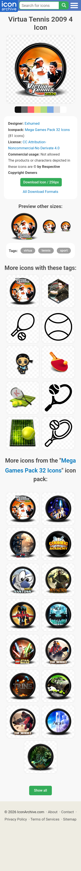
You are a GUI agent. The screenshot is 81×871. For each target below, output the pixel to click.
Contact (67, 812)
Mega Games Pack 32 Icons (47, 130)
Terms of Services (44, 819)
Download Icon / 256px (41, 182)
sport (64, 250)
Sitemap (69, 819)
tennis (45, 250)
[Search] (64, 5)
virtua (28, 250)
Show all (40, 790)
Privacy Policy (16, 819)
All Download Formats (40, 191)
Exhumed (32, 123)
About (53, 812)
